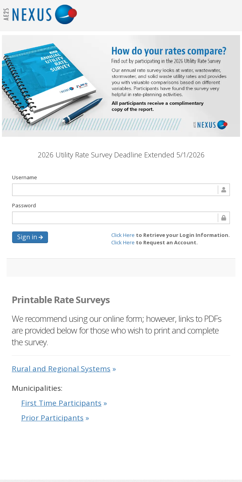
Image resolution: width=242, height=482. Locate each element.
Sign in (30, 237)
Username (24, 177)
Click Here (123, 234)
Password (24, 205)
